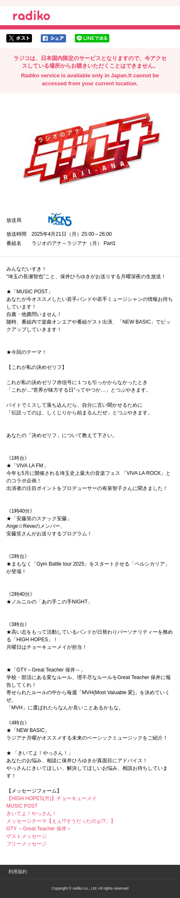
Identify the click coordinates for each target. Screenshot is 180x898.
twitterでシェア (19, 38)
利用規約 (17, 871)
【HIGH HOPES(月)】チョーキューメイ (51, 798)
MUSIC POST (22, 806)
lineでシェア (92, 38)
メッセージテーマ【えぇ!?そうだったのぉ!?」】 (61, 821)
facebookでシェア (53, 38)
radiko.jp (31, 17)
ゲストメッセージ (26, 836)
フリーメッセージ (26, 844)
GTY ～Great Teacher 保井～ (38, 829)
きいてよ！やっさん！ (31, 813)
